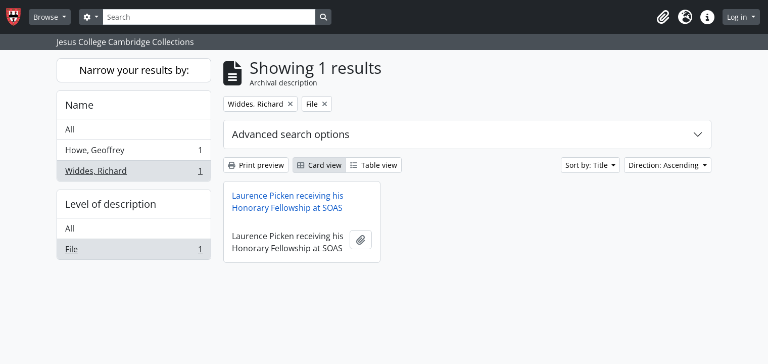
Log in (738, 17)
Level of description (110, 204)
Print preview (256, 165)
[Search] (209, 17)
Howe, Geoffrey (134, 152)
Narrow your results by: (134, 70)
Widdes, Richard (134, 173)
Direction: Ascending (665, 165)
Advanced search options (291, 134)
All (69, 129)
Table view (373, 165)
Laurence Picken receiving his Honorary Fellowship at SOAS (288, 201)
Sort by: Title (587, 165)
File (134, 251)
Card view (319, 165)
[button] (663, 17)
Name (79, 105)
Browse (46, 17)
